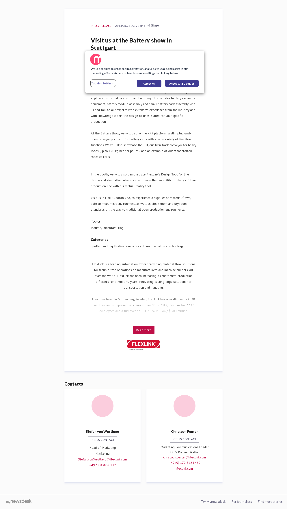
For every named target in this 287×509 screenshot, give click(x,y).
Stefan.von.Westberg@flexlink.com (102, 459)
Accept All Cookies (182, 83)
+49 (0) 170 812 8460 (184, 462)
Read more (143, 330)
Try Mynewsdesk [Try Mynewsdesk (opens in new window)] (213, 501)
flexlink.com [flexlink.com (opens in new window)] (184, 468)
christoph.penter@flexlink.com (184, 457)
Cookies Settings (102, 83)
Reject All (149, 83)
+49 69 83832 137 (102, 465)
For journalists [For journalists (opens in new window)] (242, 501)
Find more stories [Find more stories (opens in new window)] (270, 501)
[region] (144, 72)
